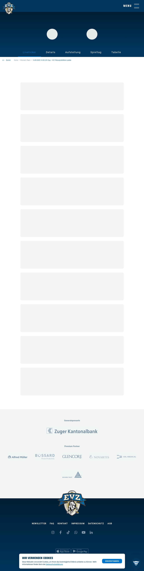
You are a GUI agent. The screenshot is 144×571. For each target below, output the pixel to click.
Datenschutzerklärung (54, 564)
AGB (110, 523)
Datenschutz (96, 523)
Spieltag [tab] (95, 52)
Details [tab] (50, 52)
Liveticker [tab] (29, 52)
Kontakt (63, 523)
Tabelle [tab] (116, 52)
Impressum (78, 523)
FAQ (52, 523)
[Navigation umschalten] (131, 6)
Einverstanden (112, 561)
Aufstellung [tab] (73, 52)
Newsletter (39, 523)
